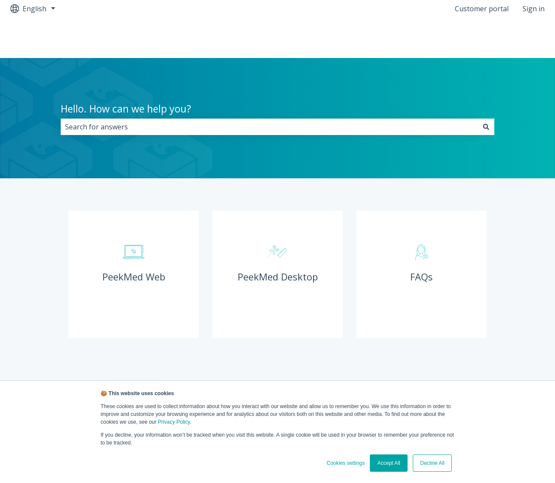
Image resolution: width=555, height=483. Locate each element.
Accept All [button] (388, 463)
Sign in (533, 8)
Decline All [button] (432, 463)
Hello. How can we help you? (126, 109)
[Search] (486, 127)
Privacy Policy (174, 422)
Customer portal (482, 8)
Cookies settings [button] (345, 463)
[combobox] (269, 127)
